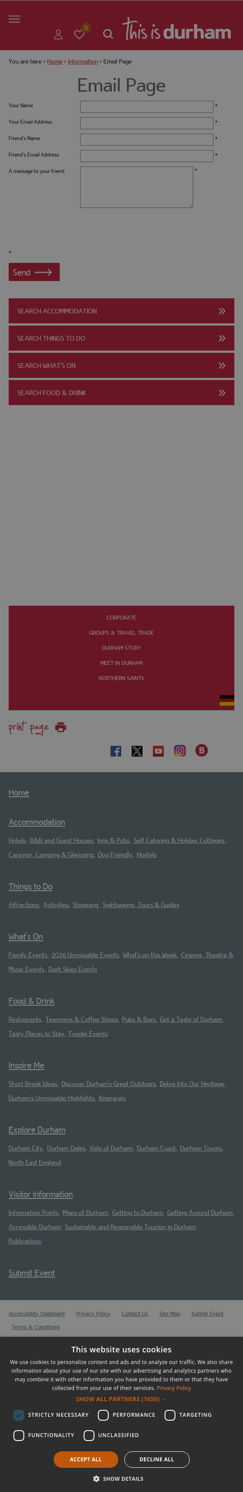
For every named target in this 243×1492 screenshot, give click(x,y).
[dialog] (121, 1414)
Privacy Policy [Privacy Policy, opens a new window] (174, 1388)
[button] (121, 1399)
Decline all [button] (156, 1459)
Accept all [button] (86, 1459)
